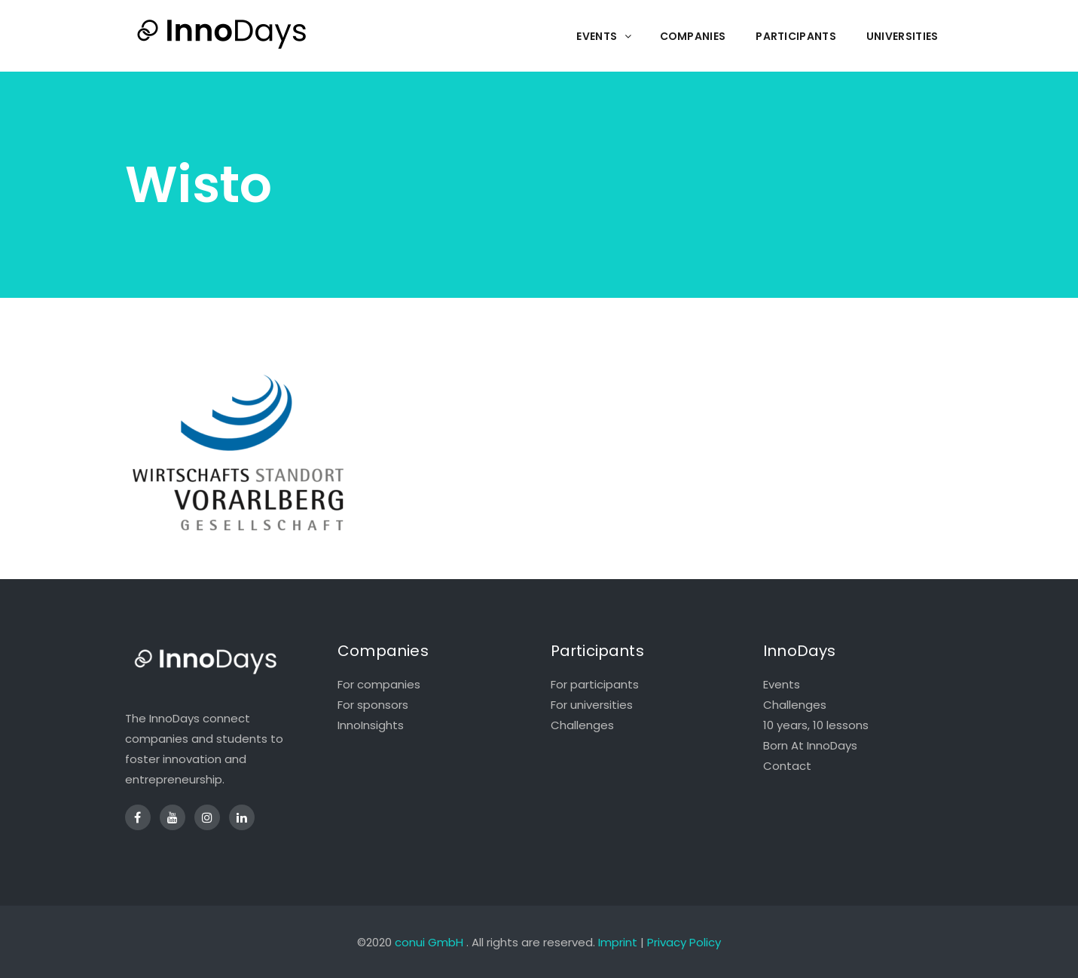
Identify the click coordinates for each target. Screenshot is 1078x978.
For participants (595, 684)
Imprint (617, 942)
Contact (787, 766)
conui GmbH (429, 942)
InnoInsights (370, 725)
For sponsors (372, 705)
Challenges (582, 725)
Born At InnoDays (810, 745)
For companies (378, 684)
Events (781, 684)
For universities (592, 705)
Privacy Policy (684, 942)
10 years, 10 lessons (816, 725)
